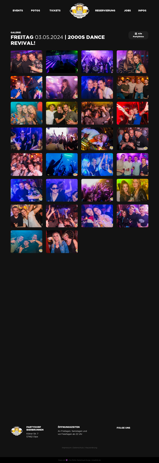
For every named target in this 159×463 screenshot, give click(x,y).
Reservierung (105, 11)
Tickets (55, 11)
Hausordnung (91, 448)
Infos (142, 11)
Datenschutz (78, 448)
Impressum (66, 448)
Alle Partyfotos (138, 35)
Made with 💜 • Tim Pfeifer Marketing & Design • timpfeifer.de (79, 460)
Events (18, 11)
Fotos (35, 11)
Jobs (127, 11)
